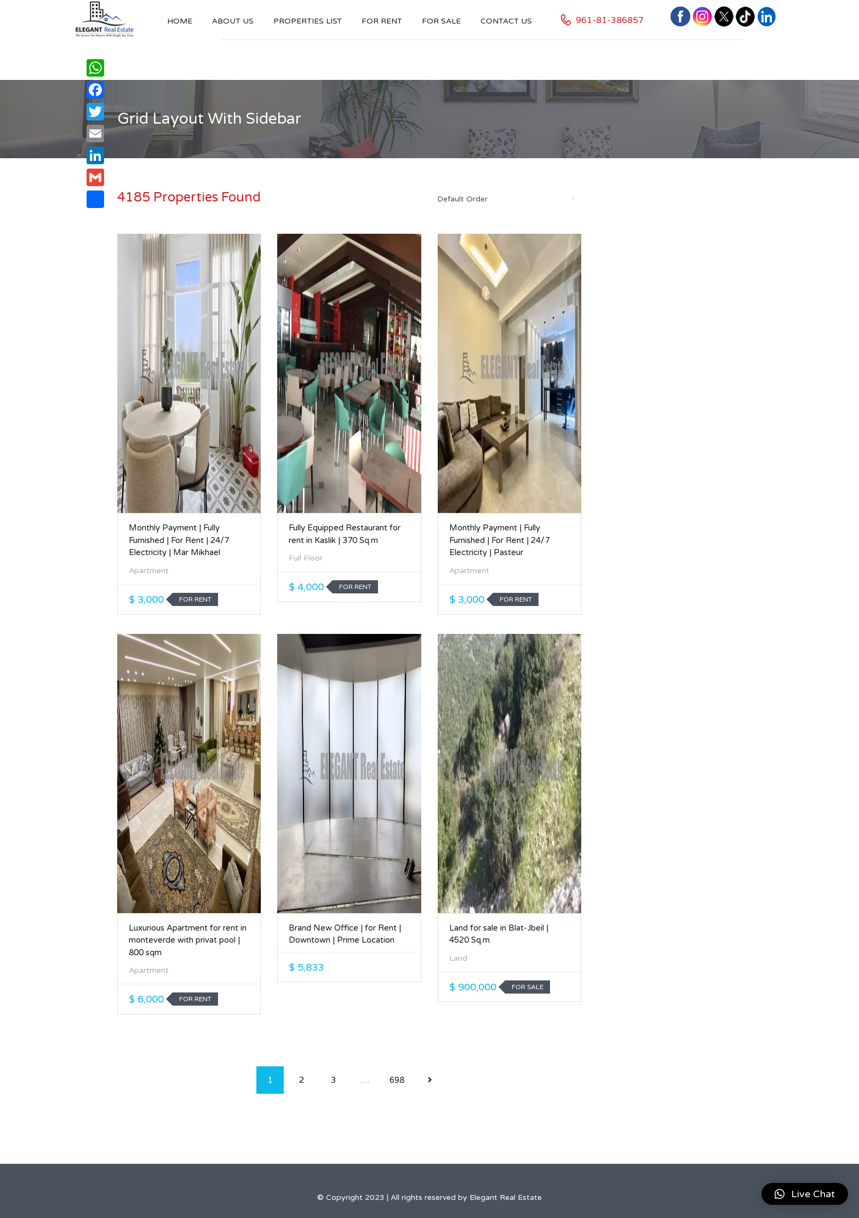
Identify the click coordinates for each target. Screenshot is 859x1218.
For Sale (441, 21)
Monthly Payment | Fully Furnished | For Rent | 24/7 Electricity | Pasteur (499, 540)
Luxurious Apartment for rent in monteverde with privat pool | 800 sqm (188, 940)
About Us (233, 21)
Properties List (307, 21)
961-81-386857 (610, 20)
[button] (804, 1194)
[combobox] (505, 199)
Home (179, 21)
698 (397, 1080)
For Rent (382, 21)
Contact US (506, 21)
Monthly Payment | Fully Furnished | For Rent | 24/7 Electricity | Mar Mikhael (179, 540)
